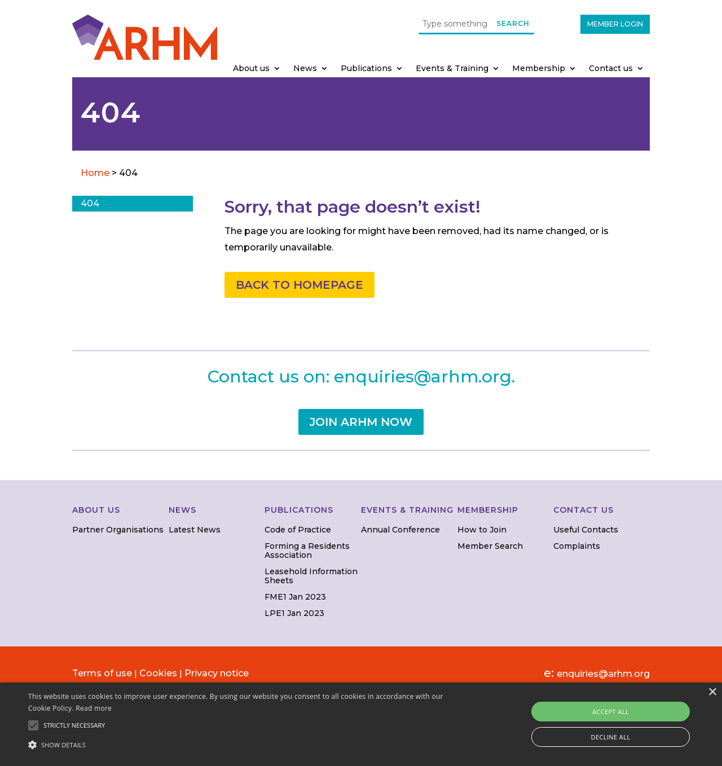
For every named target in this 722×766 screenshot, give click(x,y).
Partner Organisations (118, 530)
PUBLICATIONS (299, 510)
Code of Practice (298, 530)
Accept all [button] (610, 711)
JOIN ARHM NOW (361, 422)
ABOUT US (96, 510)
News (305, 68)
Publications (366, 68)
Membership (538, 68)
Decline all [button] (611, 737)
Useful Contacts (585, 530)
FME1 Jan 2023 (295, 597)
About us (251, 68)
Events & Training (452, 68)
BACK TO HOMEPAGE (299, 285)
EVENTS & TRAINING (407, 510)
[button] (244, 745)
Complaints (576, 546)
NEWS (182, 510)
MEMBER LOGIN (615, 24)
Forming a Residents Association (307, 550)
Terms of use (102, 673)
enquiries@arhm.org (423, 376)
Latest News (195, 530)
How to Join (482, 530)
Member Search (490, 546)
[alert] (361, 724)
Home (96, 173)
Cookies (158, 673)
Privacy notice (216, 673)
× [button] (712, 692)
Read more (94, 708)
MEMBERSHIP (487, 510)
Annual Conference (400, 530)
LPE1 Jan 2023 (294, 613)
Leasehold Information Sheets (311, 575)
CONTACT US (583, 510)
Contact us (611, 68)
